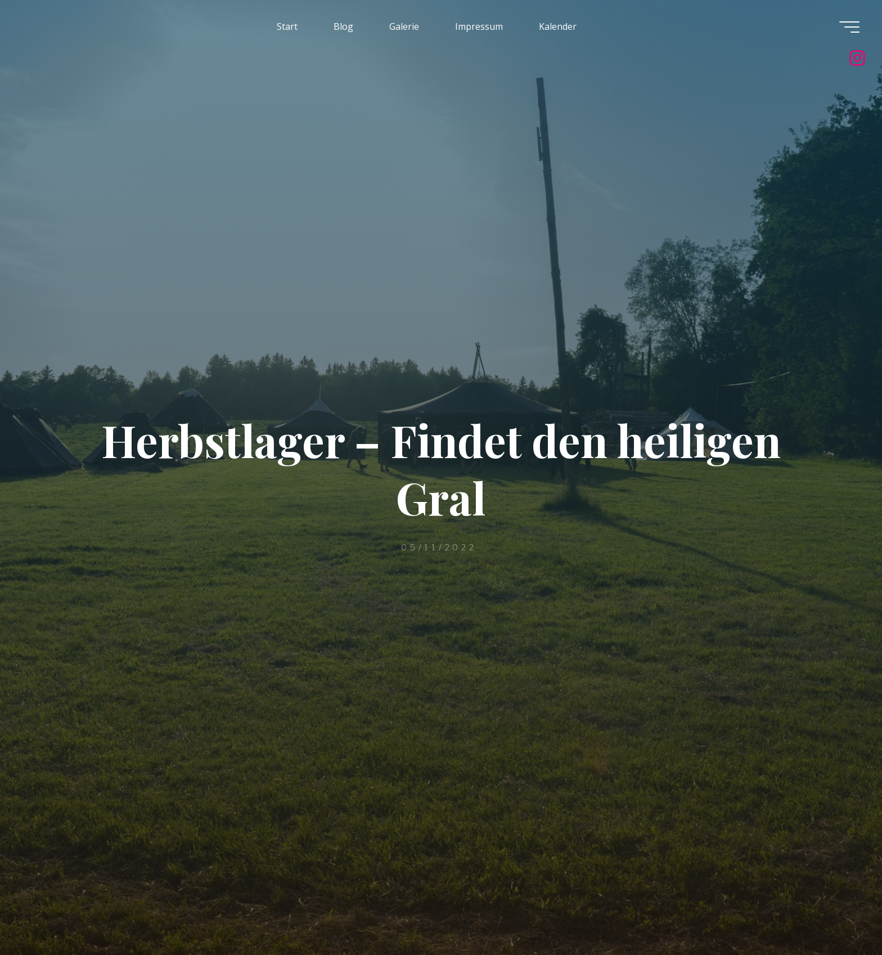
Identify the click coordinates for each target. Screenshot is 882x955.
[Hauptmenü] (849, 27)
